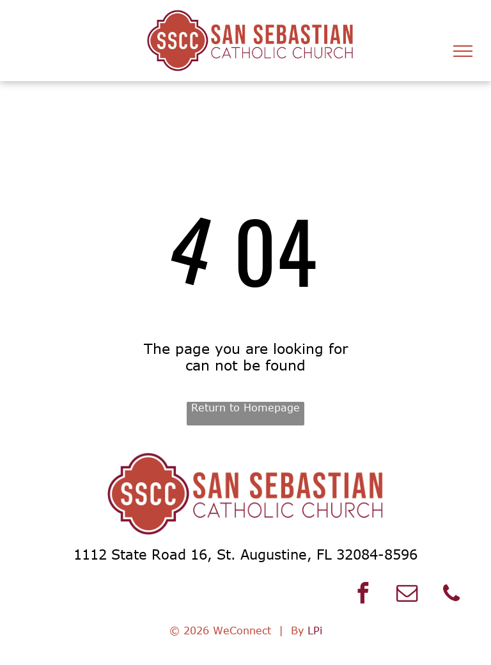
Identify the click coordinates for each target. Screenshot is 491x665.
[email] (407, 595)
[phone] (451, 595)
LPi (315, 630)
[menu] (462, 51)
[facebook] (363, 595)
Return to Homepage (245, 407)
